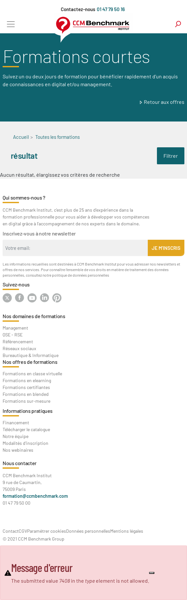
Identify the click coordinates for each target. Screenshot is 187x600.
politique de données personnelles (80, 275)
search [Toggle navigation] (178, 24)
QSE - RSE (13, 334)
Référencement (18, 341)
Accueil (21, 137)
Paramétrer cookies (46, 531)
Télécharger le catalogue (26, 429)
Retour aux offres (164, 102)
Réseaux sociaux (19, 348)
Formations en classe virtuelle (32, 373)
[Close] (151, 573)
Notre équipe (15, 436)
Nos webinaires (18, 450)
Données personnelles (88, 531)
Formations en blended (26, 394)
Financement (16, 422)
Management (15, 328)
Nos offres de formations (30, 362)
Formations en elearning (27, 380)
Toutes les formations (57, 137)
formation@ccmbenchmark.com (35, 496)
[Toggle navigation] (10, 24)
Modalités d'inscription (25, 443)
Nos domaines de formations (34, 316)
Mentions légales (126, 531)
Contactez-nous (78, 9)
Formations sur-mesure (26, 401)
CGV (23, 531)
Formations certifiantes (26, 387)
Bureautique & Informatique (31, 355)
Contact (11, 531)
